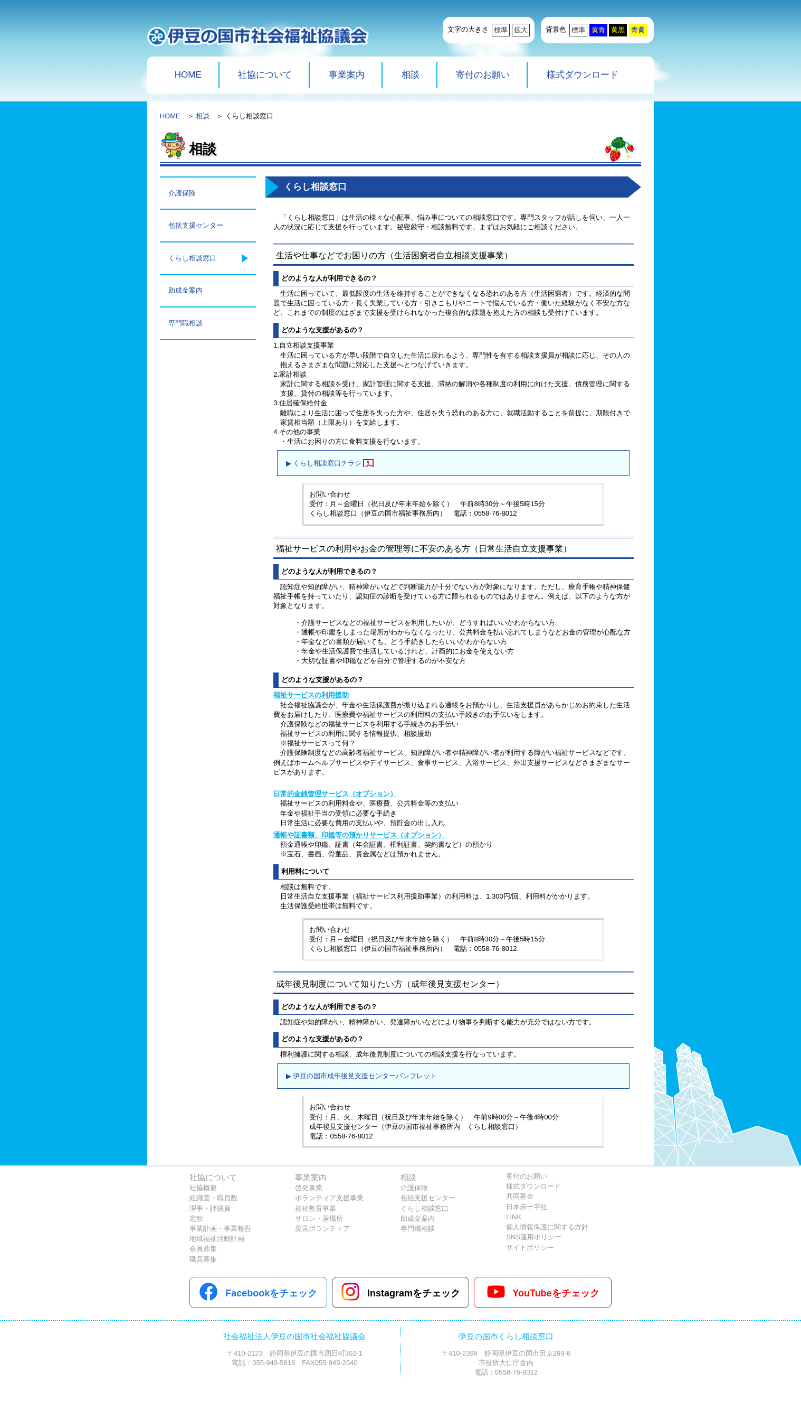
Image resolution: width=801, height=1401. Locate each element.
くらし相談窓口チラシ (327, 463)
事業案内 (347, 75)
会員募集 (203, 1249)
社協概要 (203, 1188)
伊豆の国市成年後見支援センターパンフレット (365, 1076)
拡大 (521, 30)
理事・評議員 (210, 1208)
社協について (265, 75)
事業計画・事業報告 (220, 1228)
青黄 (638, 30)
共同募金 (519, 1196)
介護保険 (182, 193)
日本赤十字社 (526, 1207)
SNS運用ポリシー (533, 1237)
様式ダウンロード (582, 75)
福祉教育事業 (315, 1208)
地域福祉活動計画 (216, 1239)
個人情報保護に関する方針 (547, 1227)
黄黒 (618, 30)
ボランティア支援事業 (329, 1198)
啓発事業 (308, 1188)
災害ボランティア (322, 1228)
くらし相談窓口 (192, 258)
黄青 (598, 30)
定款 (196, 1218)
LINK (513, 1217)
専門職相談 (185, 323)
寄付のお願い (483, 75)
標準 (501, 30)
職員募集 (203, 1259)
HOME (188, 75)
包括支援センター (195, 225)
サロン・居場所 (319, 1218)
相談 (410, 75)
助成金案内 (185, 290)
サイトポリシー (530, 1247)
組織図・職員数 (213, 1198)
